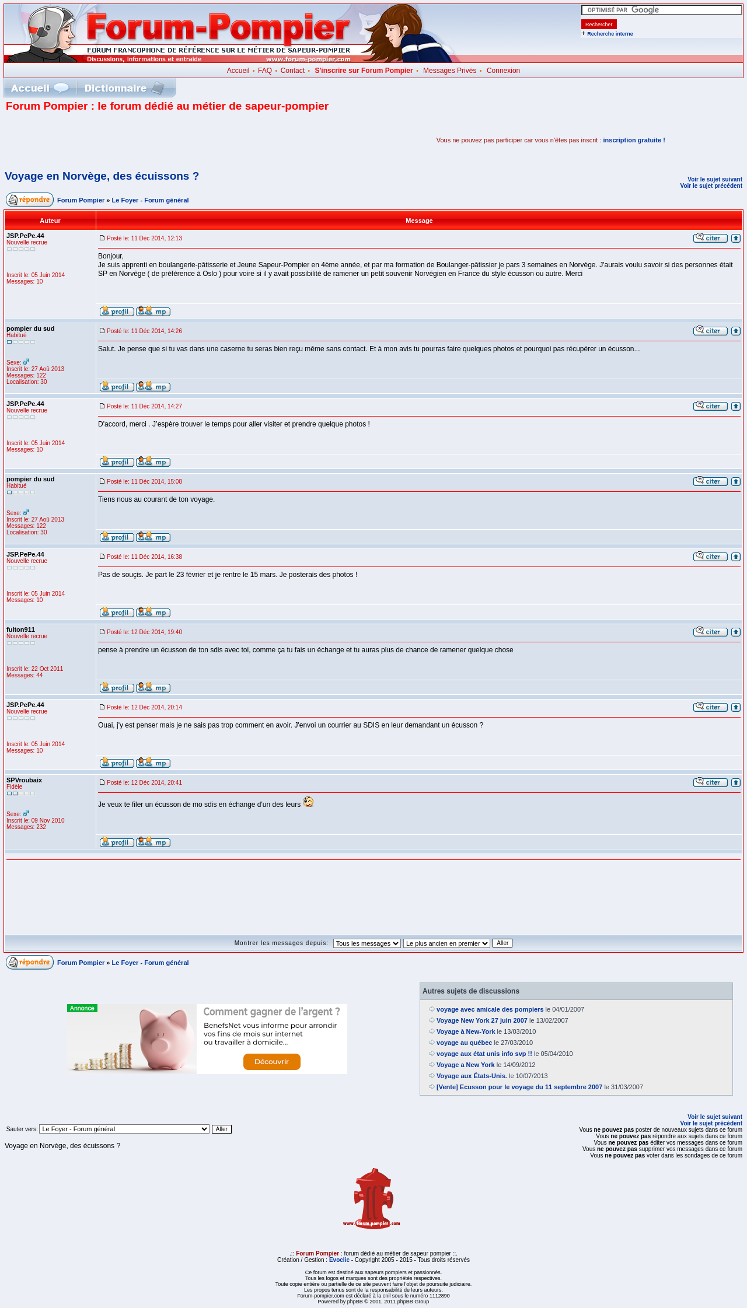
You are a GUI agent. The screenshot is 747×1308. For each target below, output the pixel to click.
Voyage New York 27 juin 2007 (482, 1020)
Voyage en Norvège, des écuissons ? (102, 176)
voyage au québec (464, 1042)
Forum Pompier (80, 200)
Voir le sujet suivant (714, 179)
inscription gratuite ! (634, 140)
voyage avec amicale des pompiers (490, 1009)
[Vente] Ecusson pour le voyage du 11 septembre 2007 (519, 1086)
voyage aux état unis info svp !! (484, 1053)
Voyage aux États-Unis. (472, 1075)
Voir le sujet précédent (711, 186)
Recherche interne (610, 34)
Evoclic (339, 1260)
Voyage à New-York (466, 1031)
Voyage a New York (466, 1064)
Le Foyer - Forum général (150, 200)
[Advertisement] (142, 140)
